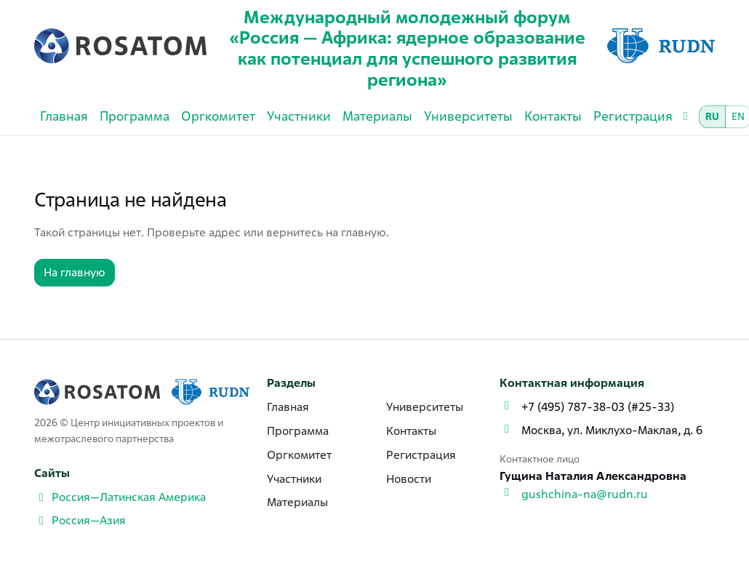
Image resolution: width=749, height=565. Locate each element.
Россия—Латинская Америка (120, 497)
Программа (134, 116)
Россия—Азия (80, 520)
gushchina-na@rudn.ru (584, 494)
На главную (74, 272)
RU (712, 116)
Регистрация (633, 116)
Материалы (377, 116)
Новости (408, 478)
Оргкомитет (218, 116)
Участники (299, 116)
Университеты (468, 116)
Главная (64, 116)
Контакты (553, 116)
